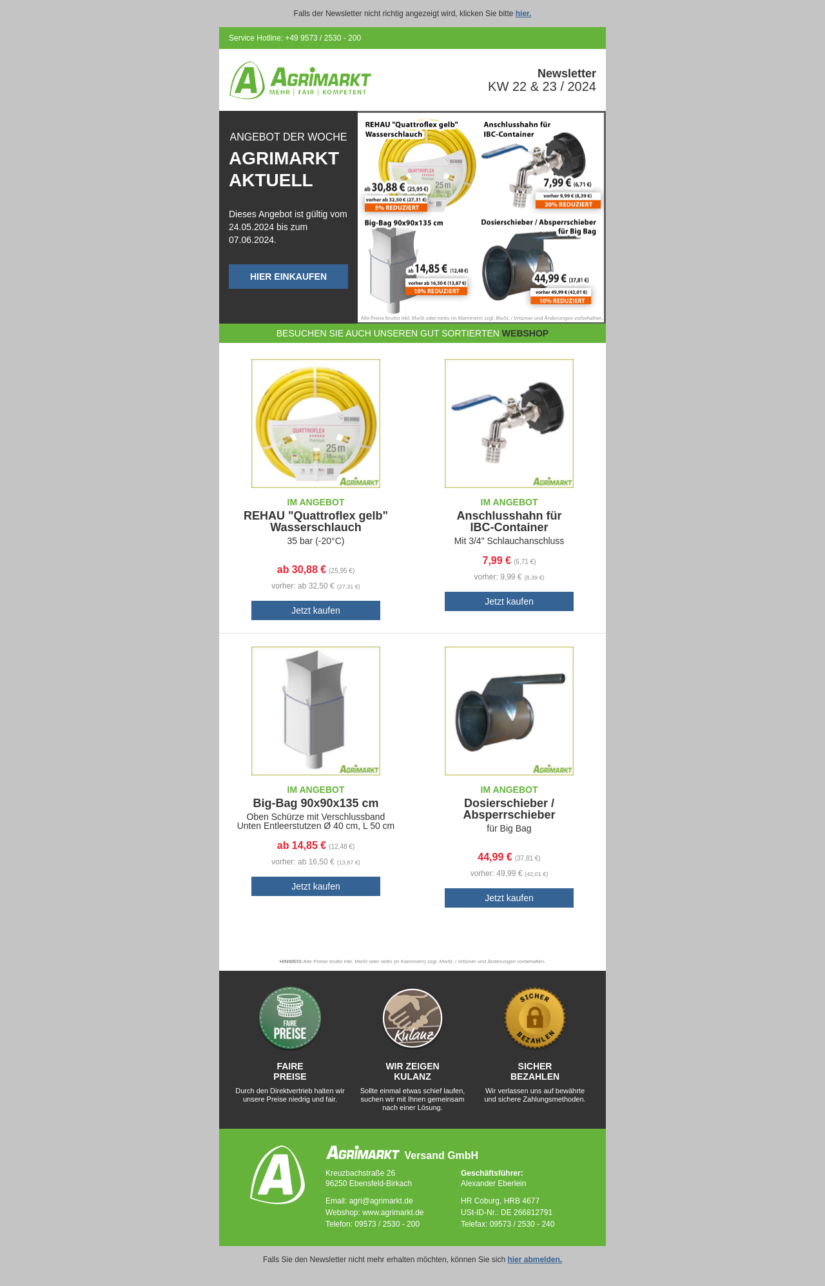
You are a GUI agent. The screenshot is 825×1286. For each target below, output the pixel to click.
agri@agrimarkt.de (381, 1200)
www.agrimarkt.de (392, 1212)
